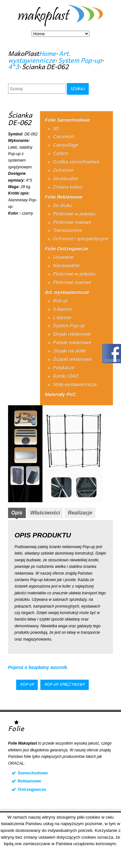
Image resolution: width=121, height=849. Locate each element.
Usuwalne (63, 257)
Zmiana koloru (67, 186)
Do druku (62, 205)
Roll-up (60, 300)
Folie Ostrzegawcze (66, 248)
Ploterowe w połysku (74, 213)
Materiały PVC (60, 394)
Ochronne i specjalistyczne (80, 238)
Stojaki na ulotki (69, 350)
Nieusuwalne (66, 265)
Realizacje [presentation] (80, 512)
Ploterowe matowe (72, 222)
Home (47, 53)
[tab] (17, 513)
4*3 (13, 66)
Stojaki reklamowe (72, 333)
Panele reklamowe (72, 342)
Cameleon (63, 136)
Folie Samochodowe (67, 119)
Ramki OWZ (65, 375)
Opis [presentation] (17, 512)
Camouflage (65, 144)
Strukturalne (65, 178)
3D (56, 128)
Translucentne (67, 230)
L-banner (62, 317)
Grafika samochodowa (76, 161)
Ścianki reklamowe (72, 359)
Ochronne (63, 170)
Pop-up (27, 684)
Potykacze (63, 367)
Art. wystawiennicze (39, 56)
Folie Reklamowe (64, 196)
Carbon (60, 153)
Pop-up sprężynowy (64, 684)
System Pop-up (80, 60)
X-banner (62, 309)
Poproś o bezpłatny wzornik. (38, 667)
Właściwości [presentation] (45, 512)
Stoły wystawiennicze (75, 384)
